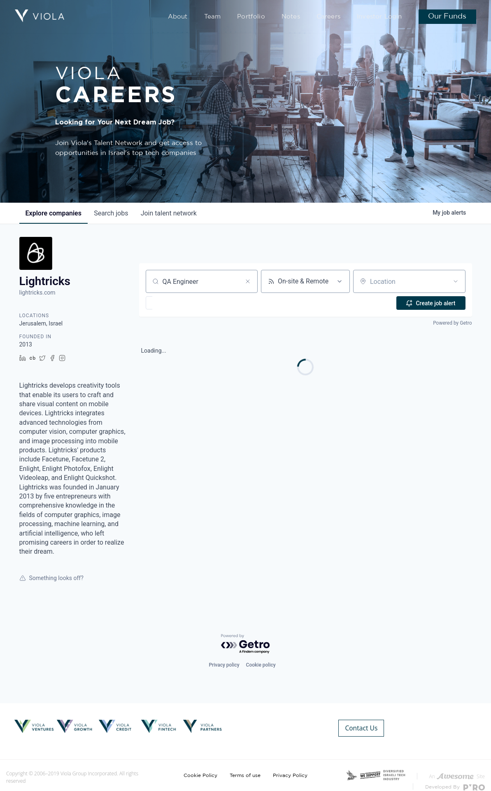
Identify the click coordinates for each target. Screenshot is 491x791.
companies (54, 213)
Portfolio (267, 17)
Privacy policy (224, 665)
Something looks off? (51, 578)
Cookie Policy (200, 765)
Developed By (455, 778)
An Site (457, 766)
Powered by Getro (452, 323)
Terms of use (245, 765)
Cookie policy (261, 665)
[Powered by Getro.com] (245, 644)
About (200, 17)
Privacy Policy (290, 765)
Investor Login (382, 17)
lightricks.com (37, 292)
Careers (336, 17)
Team (232, 17)
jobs (112, 213)
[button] (173, 302)
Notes (301, 17)
